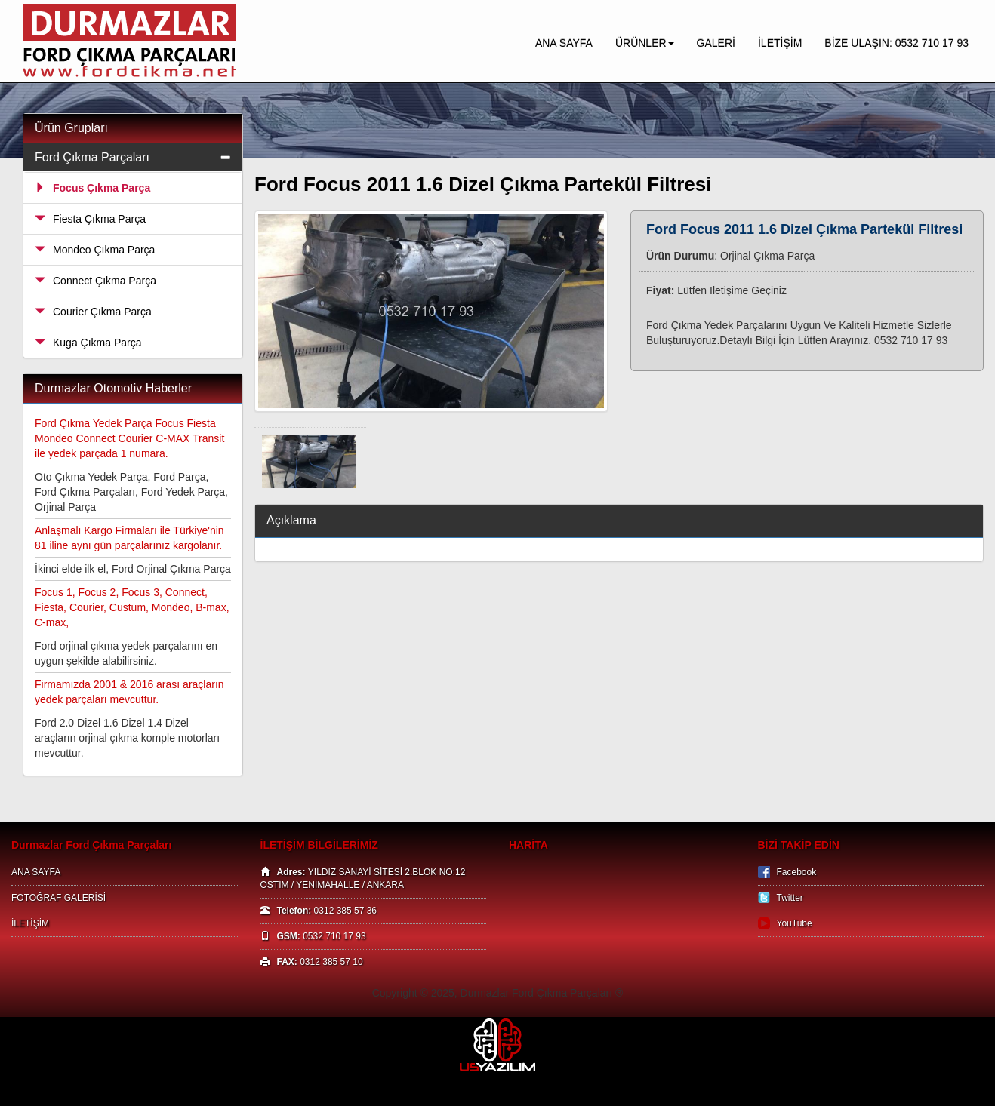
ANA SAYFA (564, 43)
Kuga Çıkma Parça (88, 342)
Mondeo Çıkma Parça (95, 250)
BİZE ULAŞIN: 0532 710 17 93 (896, 43)
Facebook (797, 872)
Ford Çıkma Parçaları (92, 157)
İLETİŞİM (780, 43)
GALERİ (716, 43)
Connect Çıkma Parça (95, 281)
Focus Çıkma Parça (92, 188)
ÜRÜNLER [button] (644, 43)
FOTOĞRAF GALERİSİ (58, 897)
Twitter (790, 897)
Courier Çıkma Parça (93, 312)
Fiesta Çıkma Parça (90, 219)
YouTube (794, 923)
